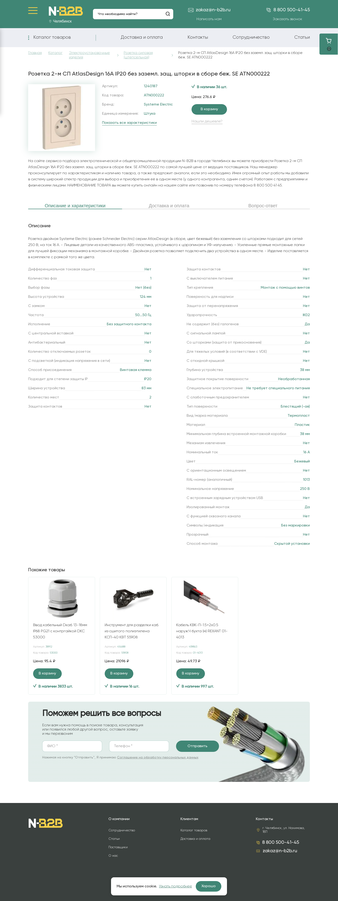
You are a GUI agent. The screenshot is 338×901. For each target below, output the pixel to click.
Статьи (302, 37)
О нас (113, 855)
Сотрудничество (251, 37)
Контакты (198, 37)
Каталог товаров (52, 37)
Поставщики (118, 847)
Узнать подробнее (175, 886)
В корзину (209, 109)
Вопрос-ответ (262, 205)
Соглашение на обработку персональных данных (157, 757)
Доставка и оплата (142, 37)
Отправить (197, 746)
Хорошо (208, 886)
